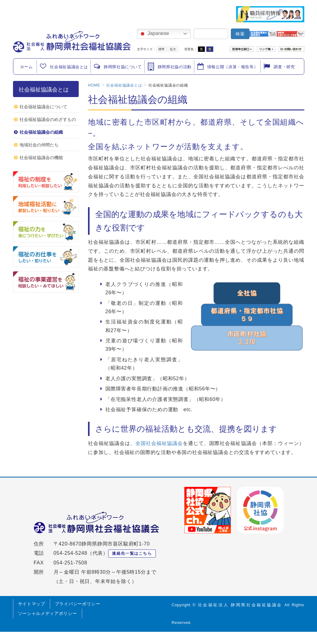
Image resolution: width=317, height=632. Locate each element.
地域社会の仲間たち (39, 144)
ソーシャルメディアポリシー (47, 613)
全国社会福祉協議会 (159, 443)
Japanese (154, 34)
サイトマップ (31, 603)
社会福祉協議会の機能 (41, 157)
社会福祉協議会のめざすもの (48, 119)
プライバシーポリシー (77, 603)
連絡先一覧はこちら (132, 553)
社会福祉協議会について (43, 106)
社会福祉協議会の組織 (41, 132)
